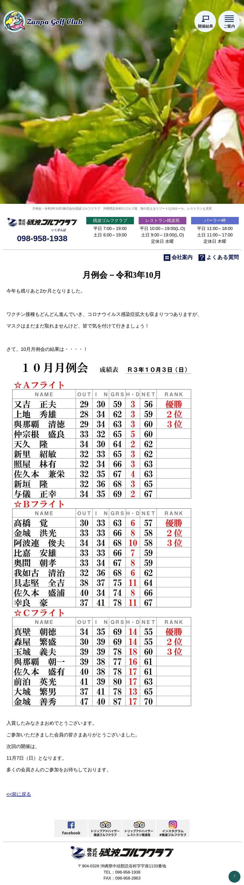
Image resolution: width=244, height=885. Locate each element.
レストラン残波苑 (162, 216)
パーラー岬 (215, 216)
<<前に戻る (18, 789)
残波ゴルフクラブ (110, 216)
